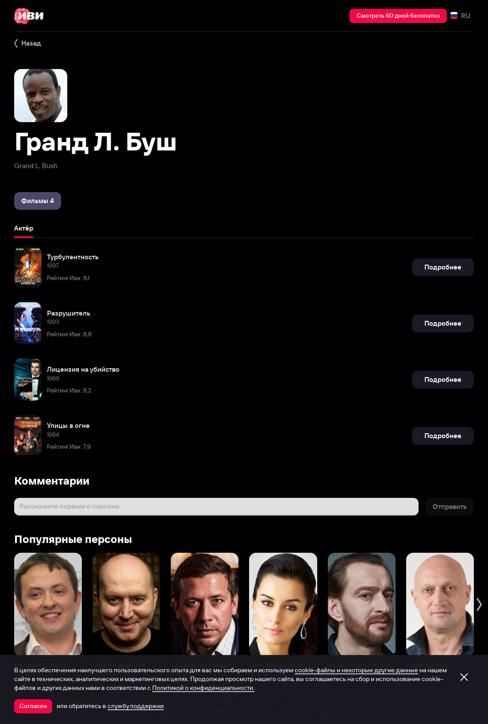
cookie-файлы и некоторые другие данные (356, 670)
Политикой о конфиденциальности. (203, 687)
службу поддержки (136, 705)
